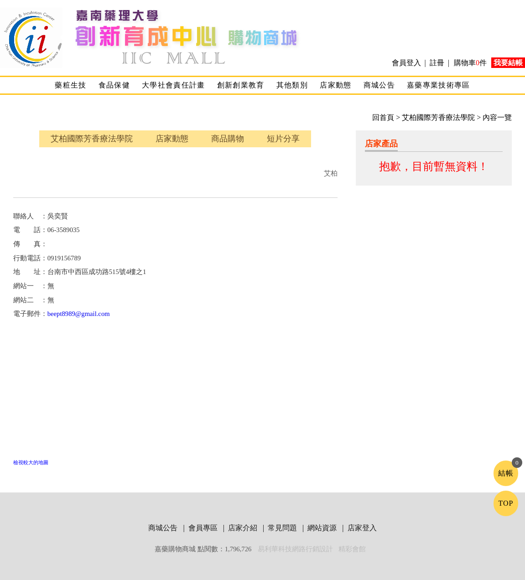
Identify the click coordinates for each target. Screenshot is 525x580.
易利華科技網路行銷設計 (296, 549)
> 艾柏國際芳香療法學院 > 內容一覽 (453, 117)
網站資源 (322, 528)
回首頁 (383, 117)
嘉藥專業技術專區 (438, 85)
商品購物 (227, 138)
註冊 (437, 63)
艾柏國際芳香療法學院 (92, 138)
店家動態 (335, 85)
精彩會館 (352, 549)
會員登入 (407, 63)
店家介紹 (243, 528)
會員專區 (203, 528)
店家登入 (362, 528)
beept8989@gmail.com (78, 313)
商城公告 (379, 85)
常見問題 (283, 528)
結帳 (506, 473)
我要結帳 (508, 63)
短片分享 (283, 138)
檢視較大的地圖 (30, 462)
